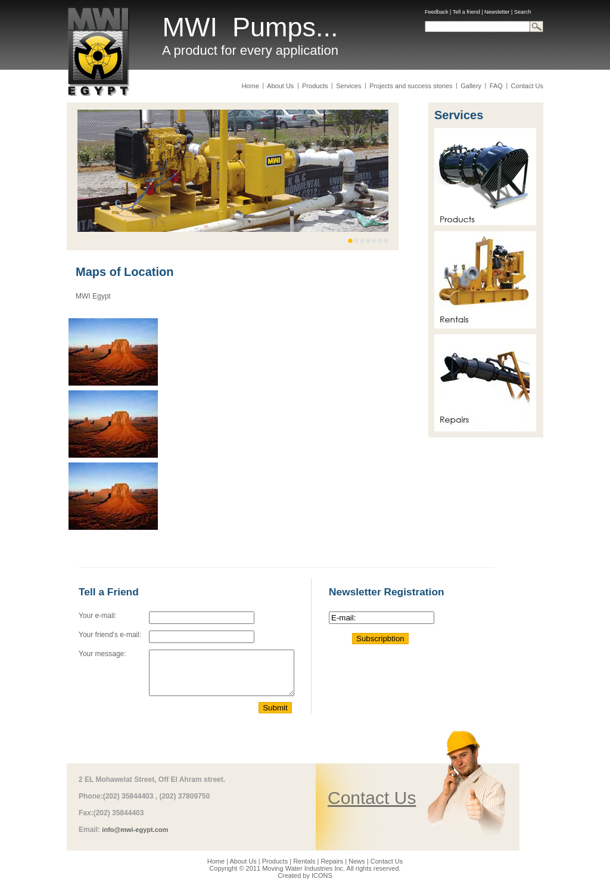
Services (348, 85)
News (356, 861)
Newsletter (497, 12)
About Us (281, 85)
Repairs (331, 861)
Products (315, 85)
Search (522, 12)
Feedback (437, 12)
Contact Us (526, 85)
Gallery (471, 85)
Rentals (304, 861)
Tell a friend (466, 12)
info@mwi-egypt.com (135, 829)
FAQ (496, 85)
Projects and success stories (411, 85)
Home (251, 85)
